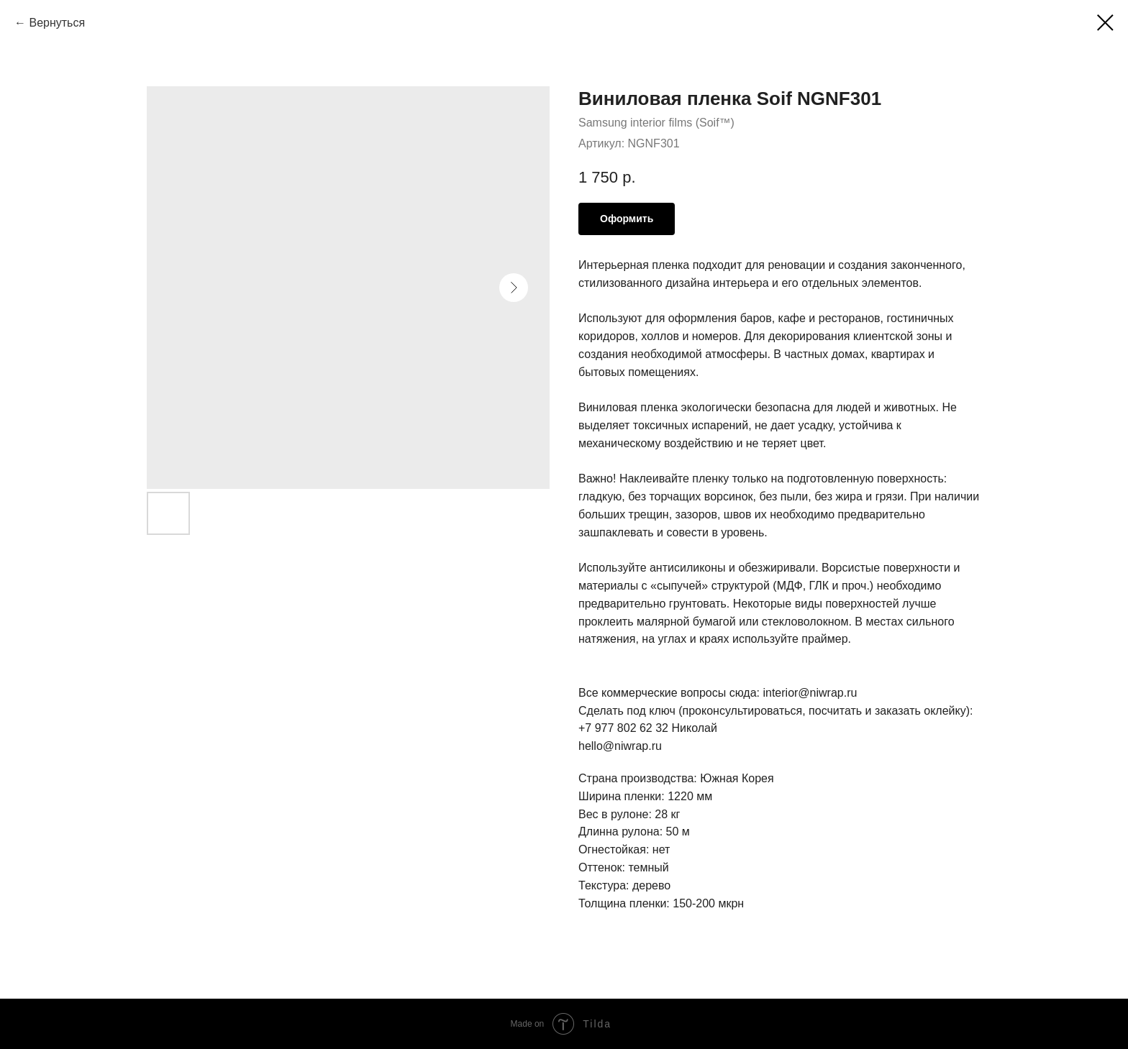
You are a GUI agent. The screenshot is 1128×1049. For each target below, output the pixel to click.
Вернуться (57, 23)
